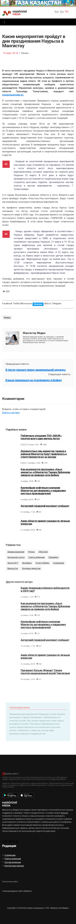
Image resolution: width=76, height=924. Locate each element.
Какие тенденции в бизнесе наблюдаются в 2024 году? (45, 595)
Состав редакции (11, 862)
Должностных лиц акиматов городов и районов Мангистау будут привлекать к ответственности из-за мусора (44, 458)
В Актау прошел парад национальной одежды (35, 370)
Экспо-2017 (12, 568)
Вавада (64, 813)
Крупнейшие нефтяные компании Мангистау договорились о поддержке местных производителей (43, 494)
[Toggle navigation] (3, 22)
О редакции (8, 855)
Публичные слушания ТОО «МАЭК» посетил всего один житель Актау (41, 441)
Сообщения (58, 568)
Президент (53, 562)
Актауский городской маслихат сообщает (45, 509)
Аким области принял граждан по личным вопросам (45, 526)
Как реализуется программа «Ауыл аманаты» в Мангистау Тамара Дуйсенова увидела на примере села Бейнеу (45, 476)
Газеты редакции (36, 562)
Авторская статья (16, 562)
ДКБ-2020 (43, 557)
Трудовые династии (31, 573)
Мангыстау (12, 573)
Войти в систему (11, 412)
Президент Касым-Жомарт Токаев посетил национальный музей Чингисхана (45, 678)
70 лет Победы (42, 568)
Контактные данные (13, 866)
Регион (7, 317)
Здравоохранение (15, 557)
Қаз (57, 11)
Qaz (62, 11)
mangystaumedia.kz (12, 95)
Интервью (27, 568)
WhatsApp (38, 304)
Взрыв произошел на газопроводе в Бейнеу (33, 380)
